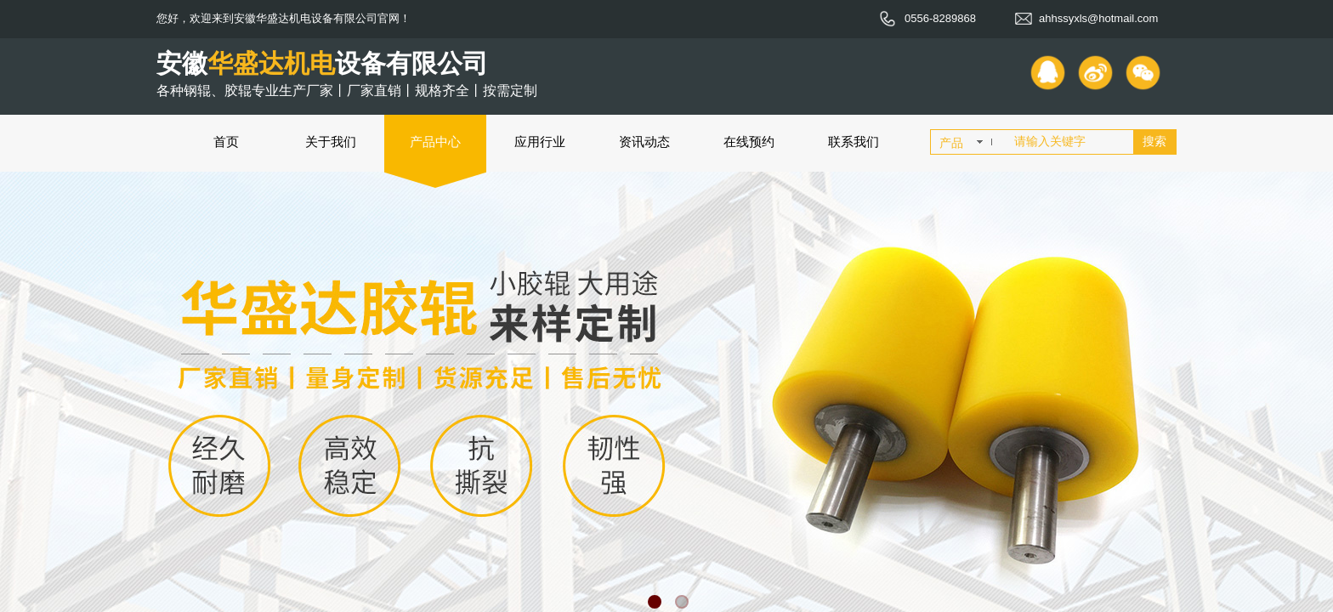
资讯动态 (644, 141)
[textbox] (1070, 142)
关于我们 (330, 141)
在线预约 (748, 141)
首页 (226, 141)
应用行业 (539, 141)
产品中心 (435, 141)
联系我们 (853, 141)
